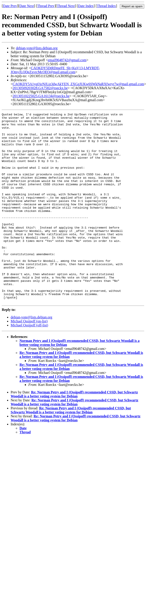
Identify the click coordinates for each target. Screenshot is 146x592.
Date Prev (10, 6)
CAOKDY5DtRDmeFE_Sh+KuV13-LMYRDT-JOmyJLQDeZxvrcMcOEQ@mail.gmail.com (55, 70)
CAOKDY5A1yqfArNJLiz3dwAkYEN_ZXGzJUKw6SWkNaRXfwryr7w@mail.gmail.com (78, 84)
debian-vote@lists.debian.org (37, 48)
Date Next (26, 6)
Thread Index (106, 6)
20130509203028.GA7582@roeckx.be (40, 88)
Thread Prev (46, 6)
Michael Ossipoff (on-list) (29, 359)
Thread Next (66, 6)
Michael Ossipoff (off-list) (29, 363)
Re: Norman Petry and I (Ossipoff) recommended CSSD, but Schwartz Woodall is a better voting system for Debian (74, 432)
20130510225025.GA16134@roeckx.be (41, 96)
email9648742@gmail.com (67, 60)
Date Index (86, 6)
